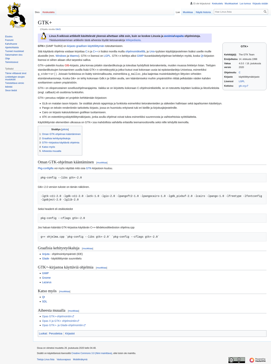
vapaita (179, 35)
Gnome (46, 277)
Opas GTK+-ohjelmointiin (57, 316)
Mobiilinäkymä (80, 359)
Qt (202, 55)
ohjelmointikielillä (135, 51)
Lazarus (46, 282)
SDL (44, 301)
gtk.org (242, 86)
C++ (95, 51)
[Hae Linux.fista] (241, 12)
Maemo (74, 55)
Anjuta (45, 253)
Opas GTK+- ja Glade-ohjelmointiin (62, 325)
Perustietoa (55, 333)
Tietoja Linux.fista (45, 359)
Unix (152, 51)
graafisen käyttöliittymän (90, 45)
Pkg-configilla (45, 168)
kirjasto (71, 45)
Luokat (43, 333)
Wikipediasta (133, 40)
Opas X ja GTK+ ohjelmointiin (59, 320)
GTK (88, 168)
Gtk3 (57, 29)
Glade (45, 258)
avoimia (169, 35)
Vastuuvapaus (64, 359)
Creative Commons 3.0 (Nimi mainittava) (91, 353)
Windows (61, 55)
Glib (67, 65)
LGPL (242, 81)
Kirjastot (70, 333)
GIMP (140, 55)
